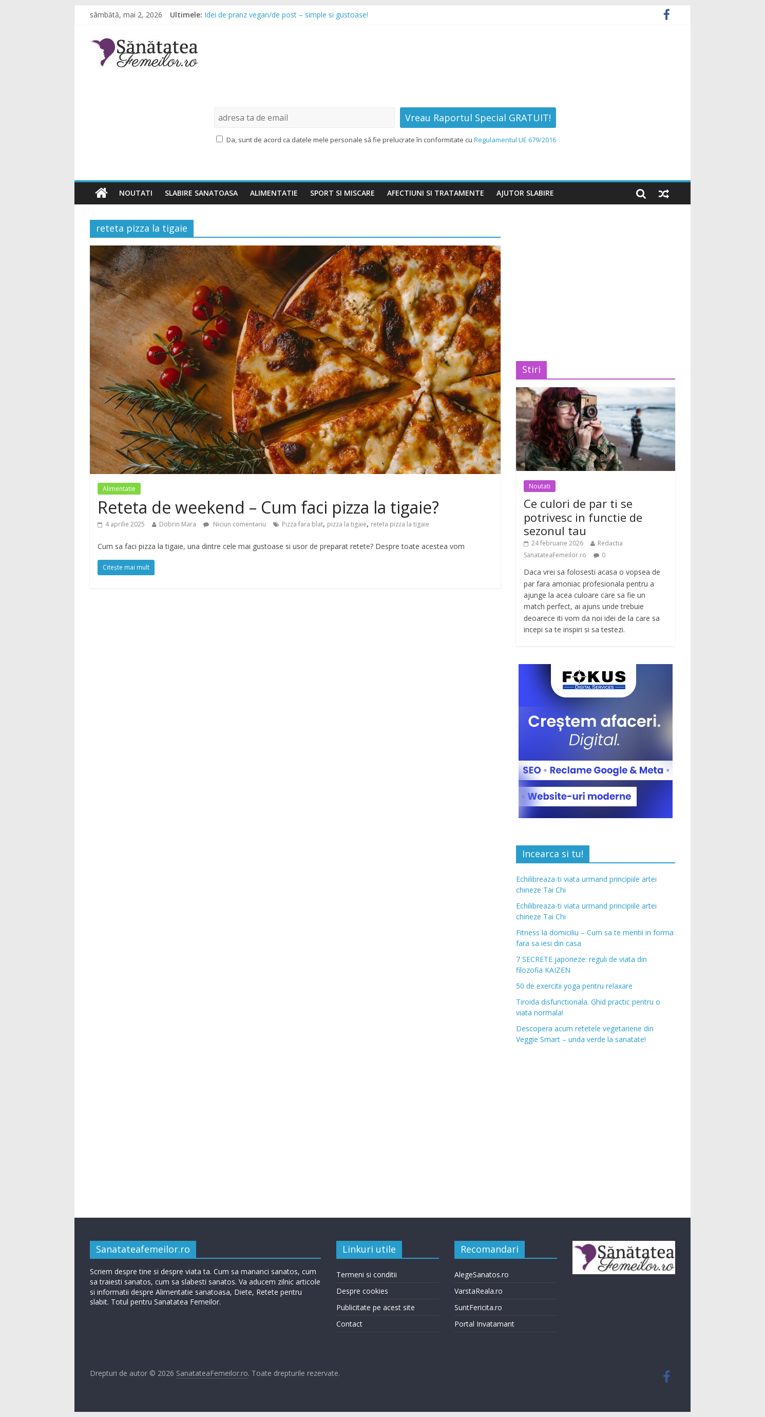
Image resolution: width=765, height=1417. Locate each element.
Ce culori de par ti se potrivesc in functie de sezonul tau (583, 517)
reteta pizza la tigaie (400, 524)
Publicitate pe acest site (375, 1307)
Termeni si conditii (366, 1274)
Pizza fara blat (302, 524)
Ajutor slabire (525, 193)
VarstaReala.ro (478, 1291)
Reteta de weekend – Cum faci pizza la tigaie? (268, 507)
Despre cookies (362, 1291)
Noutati (135, 193)
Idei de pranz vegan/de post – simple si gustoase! (286, 15)
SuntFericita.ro (478, 1307)
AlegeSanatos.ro (481, 1274)
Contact (349, 1324)
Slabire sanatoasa (201, 193)
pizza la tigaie (347, 524)
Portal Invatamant (484, 1324)
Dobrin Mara (177, 524)
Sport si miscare (342, 193)
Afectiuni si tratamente (435, 193)
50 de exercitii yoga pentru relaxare (574, 986)
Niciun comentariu (234, 524)
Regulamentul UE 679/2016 (515, 139)
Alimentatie (274, 193)
